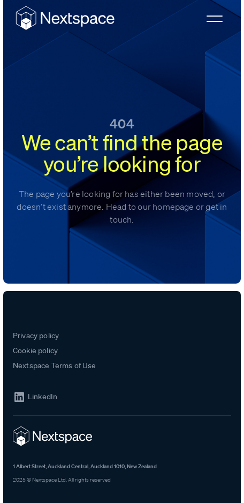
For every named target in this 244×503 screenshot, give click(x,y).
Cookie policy (35, 350)
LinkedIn (42, 396)
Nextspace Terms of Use (54, 365)
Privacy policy (36, 335)
